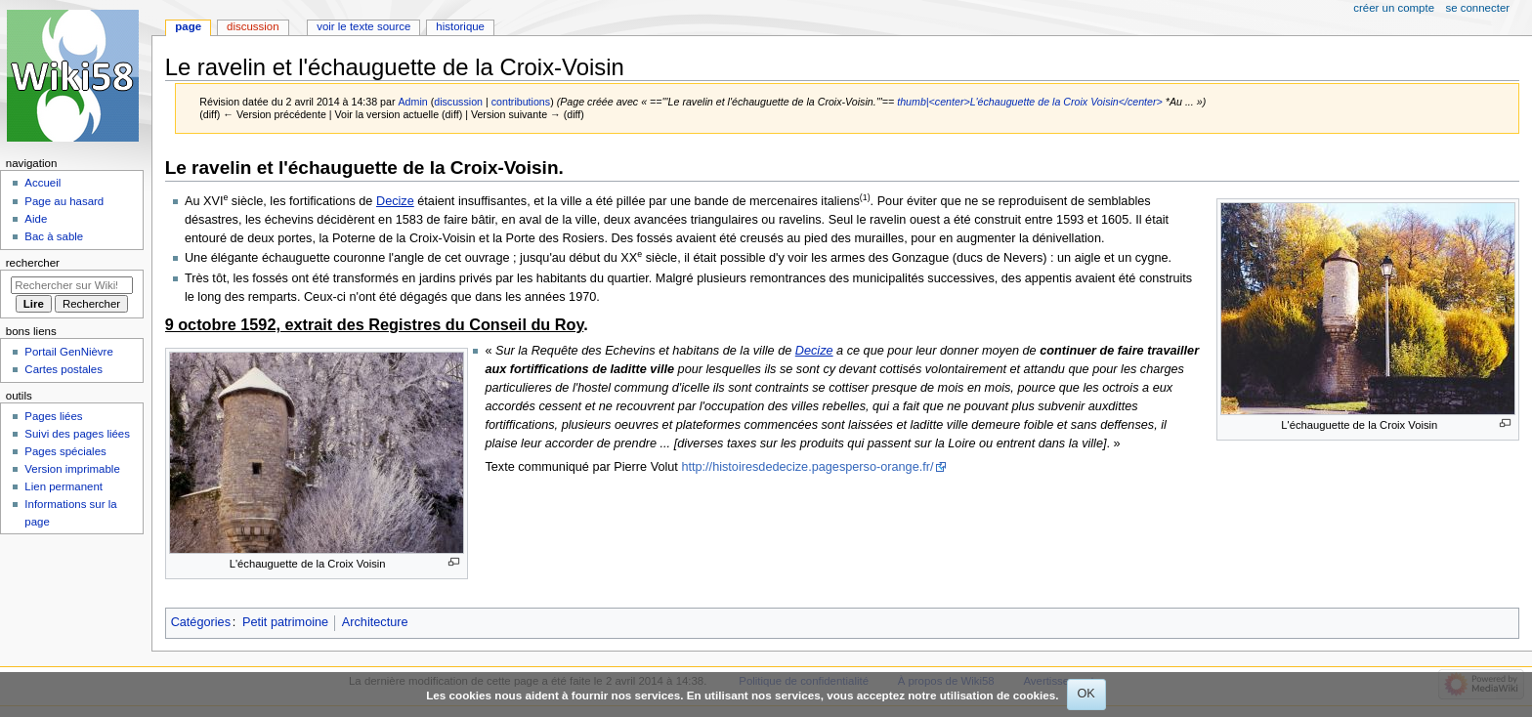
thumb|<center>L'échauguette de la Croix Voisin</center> (1030, 101)
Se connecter (1478, 8)
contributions (520, 101)
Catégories (201, 622)
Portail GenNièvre (68, 352)
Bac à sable (53, 236)
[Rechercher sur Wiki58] (72, 285)
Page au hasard (64, 201)
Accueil (42, 183)
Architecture (375, 622)
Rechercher (33, 263)
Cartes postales (63, 369)
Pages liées (53, 416)
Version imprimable (71, 469)
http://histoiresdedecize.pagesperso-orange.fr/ (807, 467)
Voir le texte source (363, 26)
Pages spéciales (65, 451)
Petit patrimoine (285, 622)
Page (188, 26)
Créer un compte (1393, 8)
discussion (458, 101)
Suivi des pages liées (77, 434)
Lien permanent (63, 486)
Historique (460, 26)
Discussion (252, 26)
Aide (35, 219)
